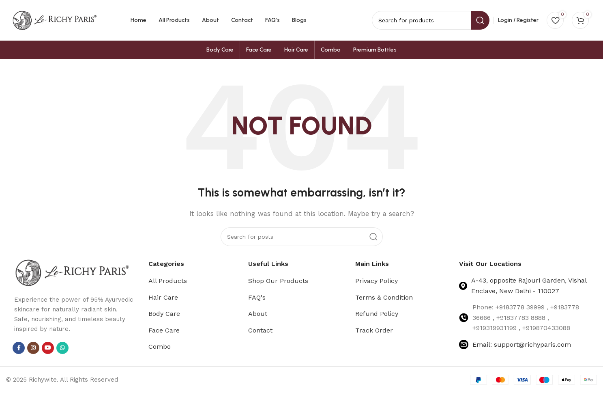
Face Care (164, 330)
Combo (159, 346)
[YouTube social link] (48, 348)
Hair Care (163, 297)
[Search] (302, 236)
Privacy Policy (376, 281)
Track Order (374, 330)
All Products (167, 281)
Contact (260, 330)
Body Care (164, 313)
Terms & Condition (384, 297)
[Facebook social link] (19, 348)
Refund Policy (376, 313)
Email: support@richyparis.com (521, 344)
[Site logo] (55, 20)
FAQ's (257, 297)
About (257, 313)
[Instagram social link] (33, 348)
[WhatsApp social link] (62, 348)
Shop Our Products (278, 281)
